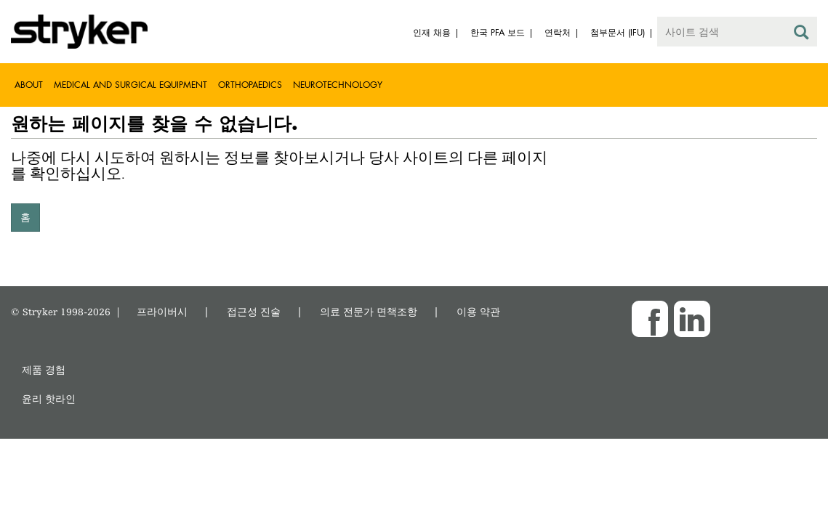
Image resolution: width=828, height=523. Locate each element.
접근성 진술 (254, 311)
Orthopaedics (250, 84)
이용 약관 (478, 311)
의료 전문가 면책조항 (368, 311)
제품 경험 (43, 369)
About (29, 84)
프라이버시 (162, 311)
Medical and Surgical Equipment (130, 84)
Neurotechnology (337, 84)
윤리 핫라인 (49, 398)
